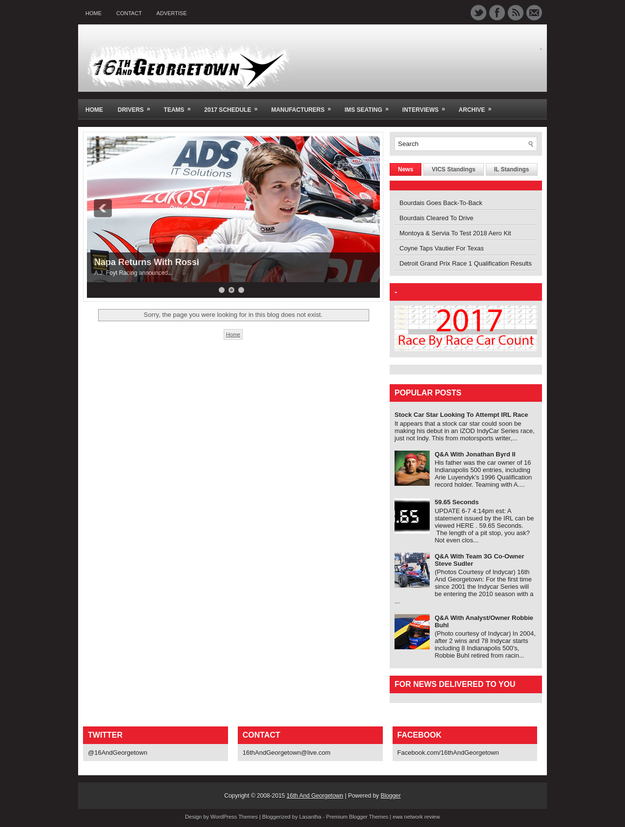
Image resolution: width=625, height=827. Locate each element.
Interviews (426, 106)
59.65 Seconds (457, 502)
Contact (129, 13)
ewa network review (416, 817)
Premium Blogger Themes (357, 817)
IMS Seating (370, 106)
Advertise (171, 13)
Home (93, 13)
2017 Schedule (234, 106)
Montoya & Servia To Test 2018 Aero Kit (455, 233)
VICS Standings (453, 169)
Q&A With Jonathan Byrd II (475, 454)
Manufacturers (304, 106)
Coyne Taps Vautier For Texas (441, 248)
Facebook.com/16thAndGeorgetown (448, 752)
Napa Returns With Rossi (146, 262)
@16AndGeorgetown (117, 752)
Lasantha (310, 817)
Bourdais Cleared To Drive (436, 218)
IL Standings (511, 169)
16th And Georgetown (315, 795)
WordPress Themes (234, 817)
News (405, 169)
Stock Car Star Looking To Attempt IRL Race (461, 414)
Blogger (390, 795)
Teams (180, 106)
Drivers (137, 106)
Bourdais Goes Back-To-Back (440, 203)
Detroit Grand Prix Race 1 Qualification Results (465, 263)
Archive (478, 106)
